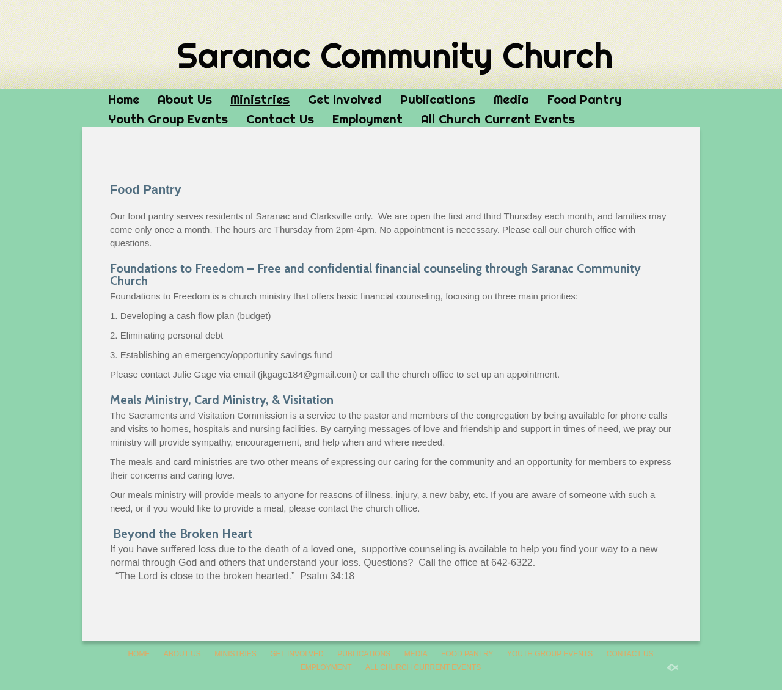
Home (123, 99)
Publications (437, 99)
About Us (185, 99)
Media (511, 99)
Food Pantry (584, 99)
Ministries (260, 99)
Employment (367, 119)
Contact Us (280, 119)
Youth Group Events (168, 119)
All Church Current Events (498, 119)
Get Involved (345, 99)
